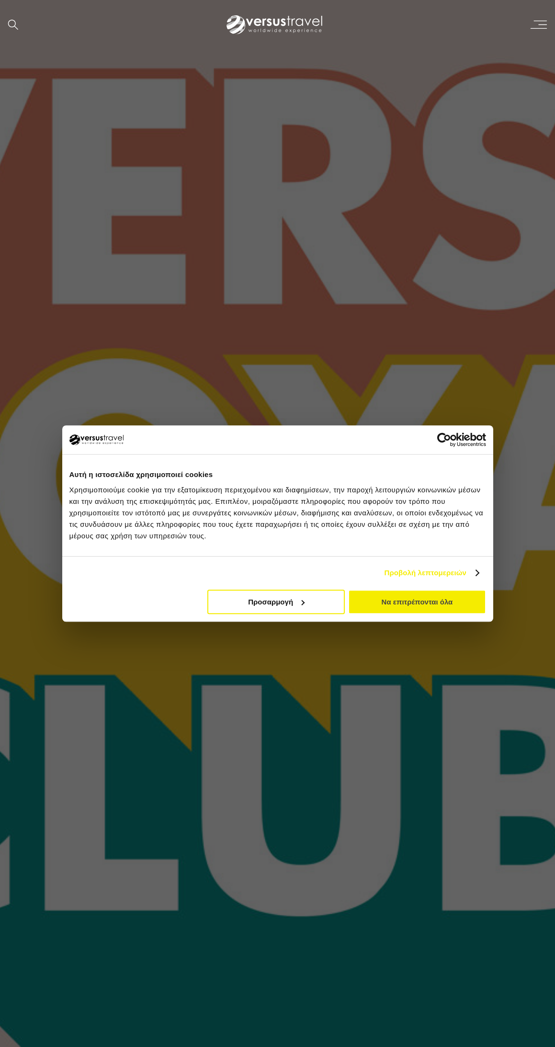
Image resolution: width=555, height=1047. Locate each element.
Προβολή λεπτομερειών (426, 573)
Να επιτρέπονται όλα (417, 602)
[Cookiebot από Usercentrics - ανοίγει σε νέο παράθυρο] (444, 439)
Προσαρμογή (276, 602)
